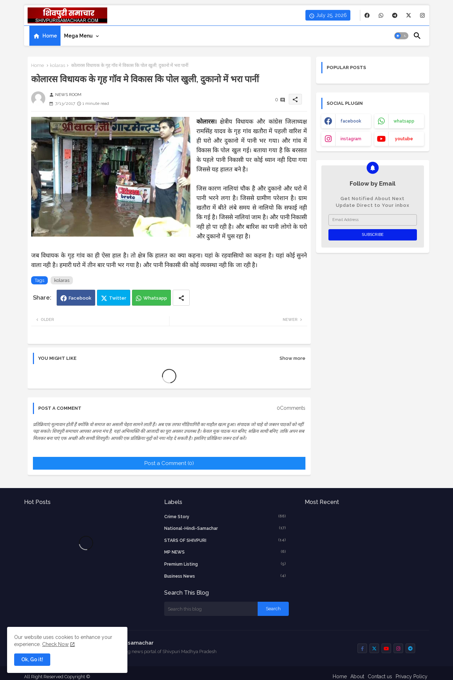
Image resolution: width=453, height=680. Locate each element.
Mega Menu (78, 36)
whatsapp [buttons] (404, 121)
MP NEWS (225, 552)
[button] (401, 35)
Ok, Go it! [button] (32, 659)
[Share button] (181, 298)
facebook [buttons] (350, 121)
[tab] (45, 36)
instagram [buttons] (350, 138)
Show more (292, 358)
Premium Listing (225, 564)
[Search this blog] (211, 609)
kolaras (57, 65)
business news (225, 576)
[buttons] (367, 15)
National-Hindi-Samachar (225, 528)
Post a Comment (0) (169, 463)
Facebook (80, 298)
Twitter (117, 298)
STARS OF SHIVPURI (225, 540)
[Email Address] (372, 220)
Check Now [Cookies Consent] (55, 644)
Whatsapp (155, 298)
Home (49, 36)
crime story (225, 516)
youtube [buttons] (404, 138)
